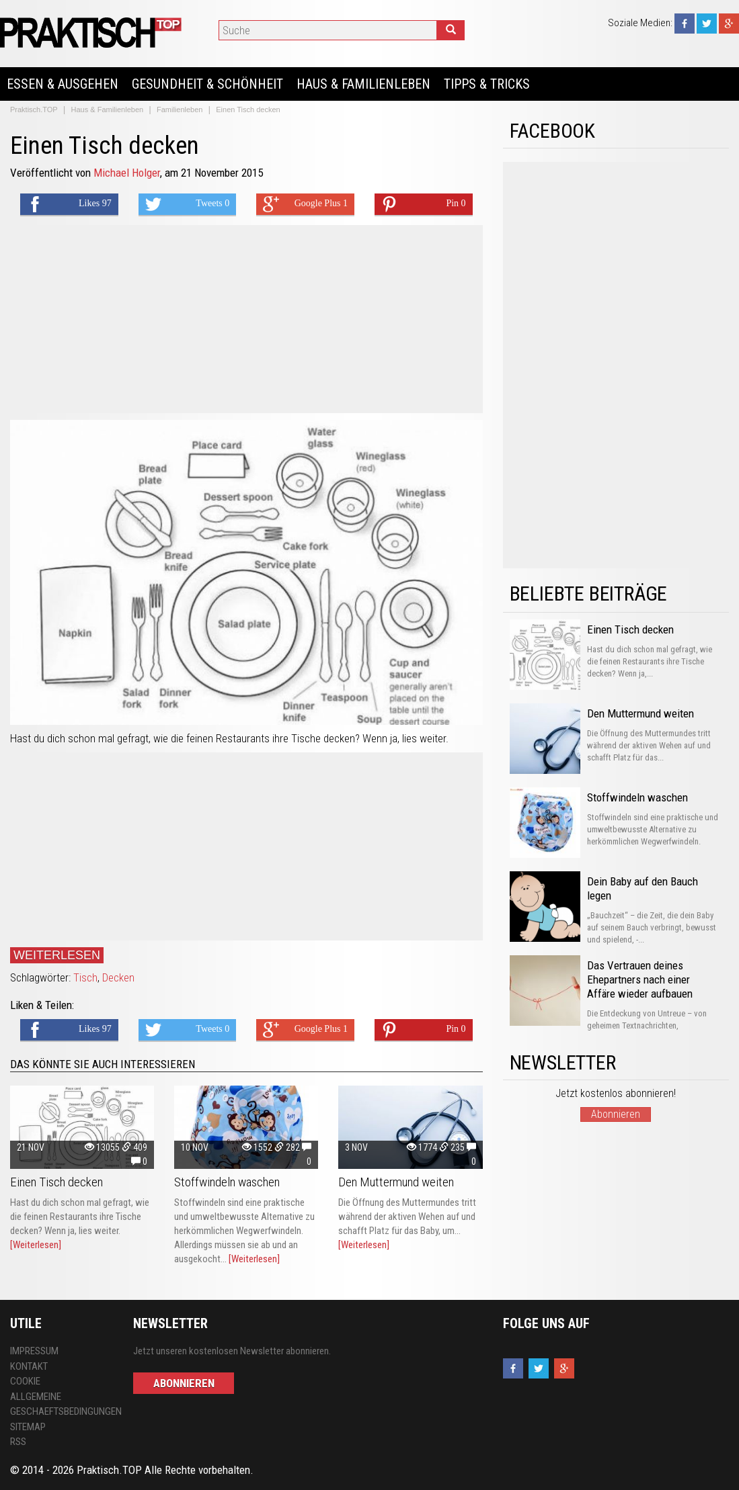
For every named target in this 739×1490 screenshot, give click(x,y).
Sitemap (28, 1427)
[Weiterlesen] (35, 1245)
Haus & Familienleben (363, 84)
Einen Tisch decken (56, 1182)
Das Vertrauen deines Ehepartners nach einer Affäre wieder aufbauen (640, 979)
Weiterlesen (56, 955)
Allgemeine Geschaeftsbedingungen (61, 1404)
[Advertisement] (246, 319)
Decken (118, 977)
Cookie (25, 1381)
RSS (18, 1442)
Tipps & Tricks (487, 84)
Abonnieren (615, 1114)
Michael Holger (126, 172)
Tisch (85, 977)
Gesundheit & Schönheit (207, 84)
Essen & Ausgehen (62, 84)
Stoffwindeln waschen (227, 1182)
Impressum (34, 1351)
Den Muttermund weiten (396, 1182)
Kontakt (29, 1366)
